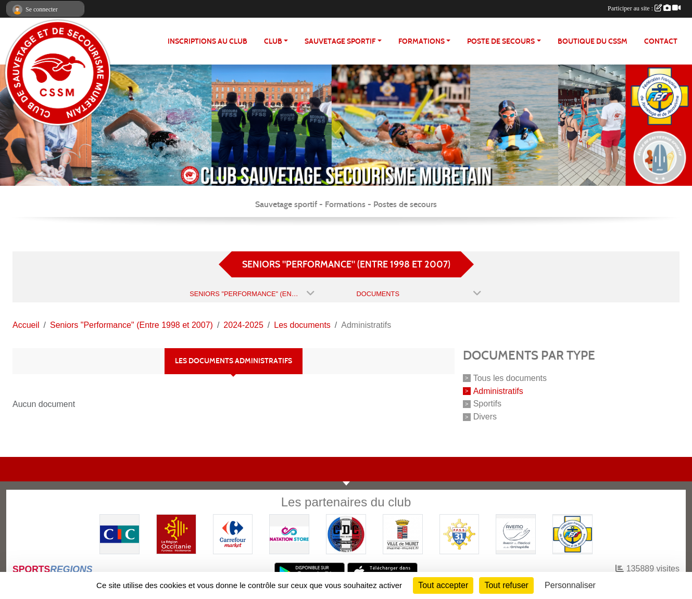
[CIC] (119, 533)
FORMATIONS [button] (421, 41)
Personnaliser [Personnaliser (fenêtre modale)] (570, 585)
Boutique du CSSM (592, 41)
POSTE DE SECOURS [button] (501, 41)
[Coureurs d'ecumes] (346, 533)
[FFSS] (572, 533)
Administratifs (498, 390)
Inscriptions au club (207, 41)
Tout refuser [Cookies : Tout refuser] (506, 585)
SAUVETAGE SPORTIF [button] (340, 41)
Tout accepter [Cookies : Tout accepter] (443, 585)
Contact (660, 41)
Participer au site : (644, 8)
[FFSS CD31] (459, 533)
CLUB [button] (273, 41)
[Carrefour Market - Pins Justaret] (233, 533)
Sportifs (487, 403)
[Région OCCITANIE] (176, 533)
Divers (485, 416)
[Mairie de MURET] (403, 533)
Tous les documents (510, 378)
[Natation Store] (289, 533)
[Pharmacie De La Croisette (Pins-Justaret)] (516, 533)
